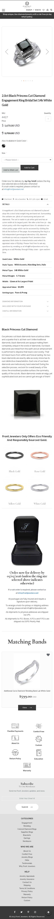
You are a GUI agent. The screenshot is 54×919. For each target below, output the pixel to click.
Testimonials (27, 863)
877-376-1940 (33, 199)
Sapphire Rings (27, 832)
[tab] (27, 204)
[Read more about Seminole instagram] (35, 912)
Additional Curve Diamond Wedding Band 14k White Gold (27, 691)
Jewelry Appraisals (27, 876)
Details (5, 204)
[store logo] (27, 5)
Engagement (27, 823)
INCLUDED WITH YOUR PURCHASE (16, 306)
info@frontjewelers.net (14, 189)
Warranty (27, 894)
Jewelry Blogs (27, 857)
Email (44, 199)
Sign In (38, 10)
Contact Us (27, 882)
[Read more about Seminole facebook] (15, 912)
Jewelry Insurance (27, 879)
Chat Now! (7, 199)
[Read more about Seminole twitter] (21, 912)
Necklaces (27, 841)
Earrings (27, 838)
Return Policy (27, 897)
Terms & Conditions (27, 888)
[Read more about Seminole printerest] (28, 912)
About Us (27, 851)
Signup (29, 10)
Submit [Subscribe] (27, 807)
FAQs (27, 860)
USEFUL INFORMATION (11, 311)
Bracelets (27, 835)
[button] (6, 52)
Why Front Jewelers (27, 866)
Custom (27, 900)
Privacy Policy (27, 891)
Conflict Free (27, 854)
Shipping (27, 885)
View (27, 707)
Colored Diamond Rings (27, 829)
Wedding (27, 826)
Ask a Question (19, 199)
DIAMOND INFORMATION (12, 301)
